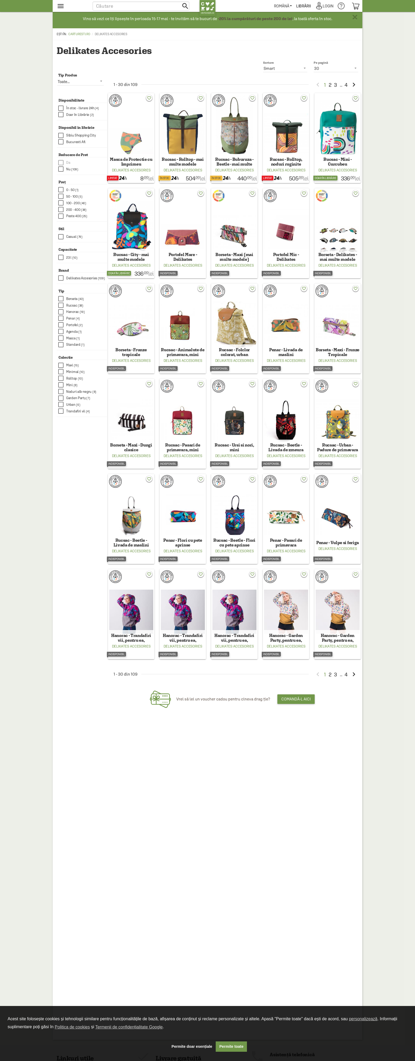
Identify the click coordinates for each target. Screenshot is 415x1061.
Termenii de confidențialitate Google (129, 1027)
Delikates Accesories (131, 174)
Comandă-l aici (296, 721)
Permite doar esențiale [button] (192, 1046)
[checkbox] (82, 108)
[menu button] (72, 6)
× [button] (355, 17)
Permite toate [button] (231, 1046)
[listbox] (336, 68)
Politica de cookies (72, 1027)
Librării (307, 6)
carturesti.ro (79, 34)
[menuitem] (286, 6)
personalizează (363, 1019)
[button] (141, 6)
